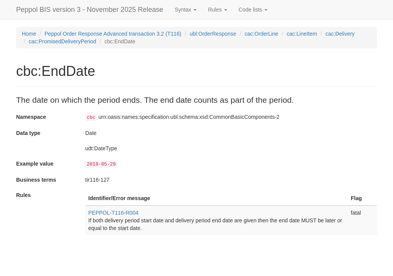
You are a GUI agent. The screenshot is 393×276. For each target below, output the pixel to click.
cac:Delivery (340, 34)
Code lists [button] (253, 10)
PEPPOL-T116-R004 (113, 213)
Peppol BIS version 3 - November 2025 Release (89, 9)
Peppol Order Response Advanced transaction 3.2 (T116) (113, 34)
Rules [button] (217, 10)
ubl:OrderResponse (213, 34)
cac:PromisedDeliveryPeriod (62, 41)
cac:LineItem (302, 34)
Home (29, 34)
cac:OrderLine (261, 34)
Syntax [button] (185, 10)
